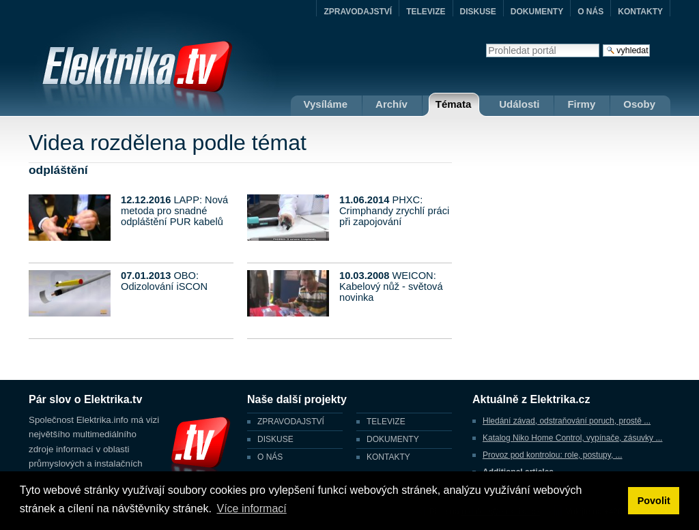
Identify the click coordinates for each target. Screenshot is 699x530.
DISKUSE (478, 11)
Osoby (639, 104)
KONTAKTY (640, 11)
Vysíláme (326, 104)
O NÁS (590, 11)
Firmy (581, 104)
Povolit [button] (654, 500)
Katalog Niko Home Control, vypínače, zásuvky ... (572, 438)
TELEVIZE (425, 11)
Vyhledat (485, 43)
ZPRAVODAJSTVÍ (358, 11)
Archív (391, 104)
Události (519, 104)
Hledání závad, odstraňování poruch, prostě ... (567, 421)
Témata (454, 104)
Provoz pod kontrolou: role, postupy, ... (553, 455)
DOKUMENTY (537, 11)
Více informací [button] (251, 508)
